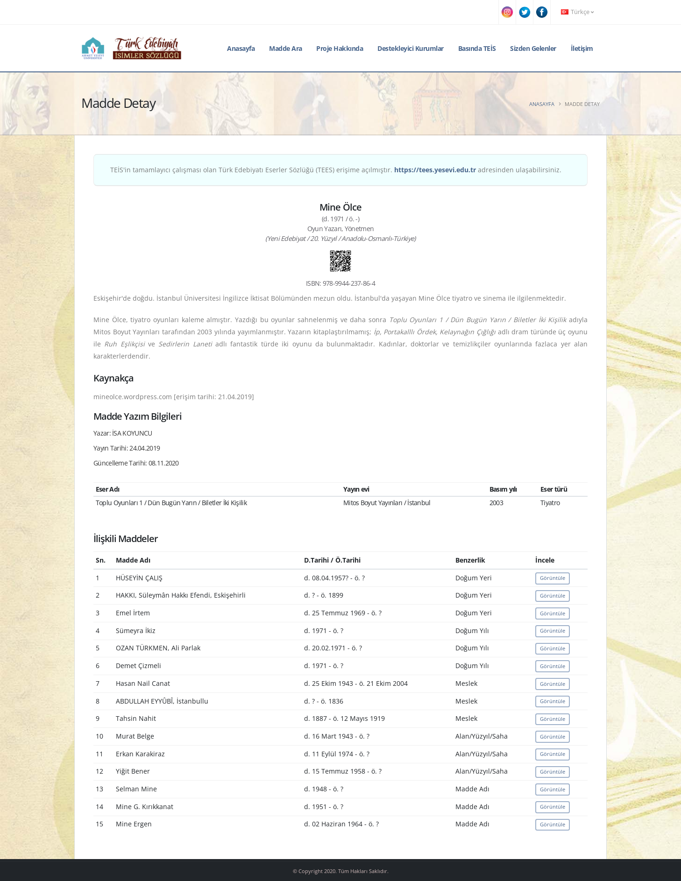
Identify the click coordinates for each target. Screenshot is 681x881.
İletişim (582, 48)
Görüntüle (552, 577)
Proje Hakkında (339, 48)
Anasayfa (241, 48)
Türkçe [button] (577, 12)
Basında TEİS (477, 48)
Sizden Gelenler (533, 48)
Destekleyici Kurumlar (410, 48)
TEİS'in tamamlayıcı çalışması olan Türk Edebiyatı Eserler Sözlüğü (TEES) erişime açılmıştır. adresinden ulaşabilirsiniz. (335, 169)
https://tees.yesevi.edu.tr (435, 169)
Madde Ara (285, 48)
